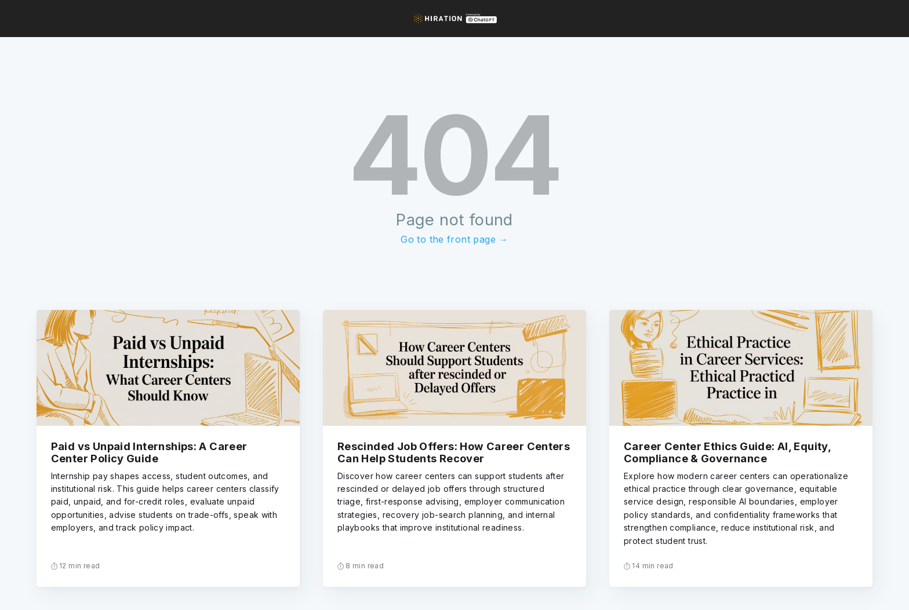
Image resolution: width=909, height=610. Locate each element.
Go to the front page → (454, 239)
